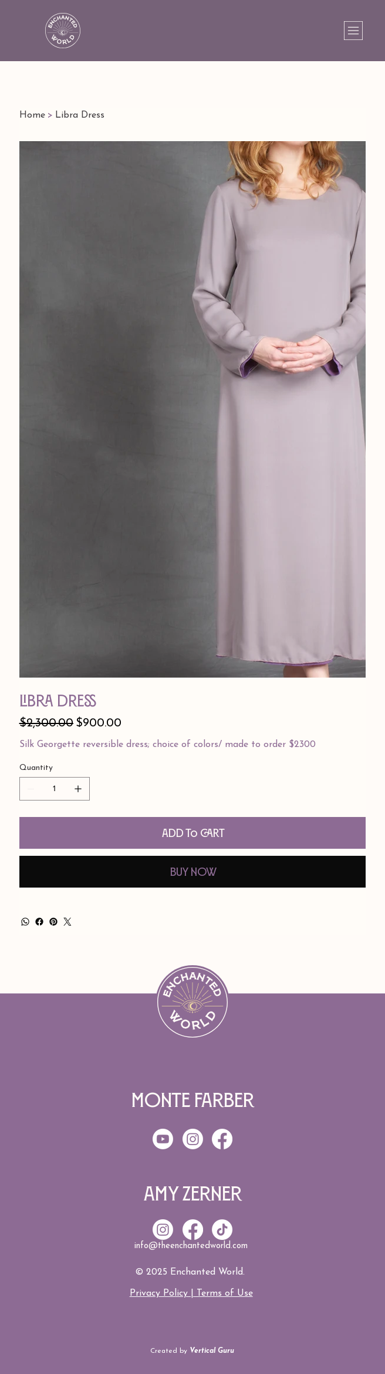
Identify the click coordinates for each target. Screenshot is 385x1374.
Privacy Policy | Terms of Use (191, 1293)
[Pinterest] (53, 922)
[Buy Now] (192, 872)
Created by (192, 1351)
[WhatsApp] (25, 922)
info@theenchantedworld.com (191, 1246)
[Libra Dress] (79, 115)
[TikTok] (222, 1229)
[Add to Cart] (192, 833)
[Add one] (78, 789)
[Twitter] (67, 922)
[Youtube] (163, 1139)
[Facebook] (39, 922)
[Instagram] (163, 1229)
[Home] (32, 115)
